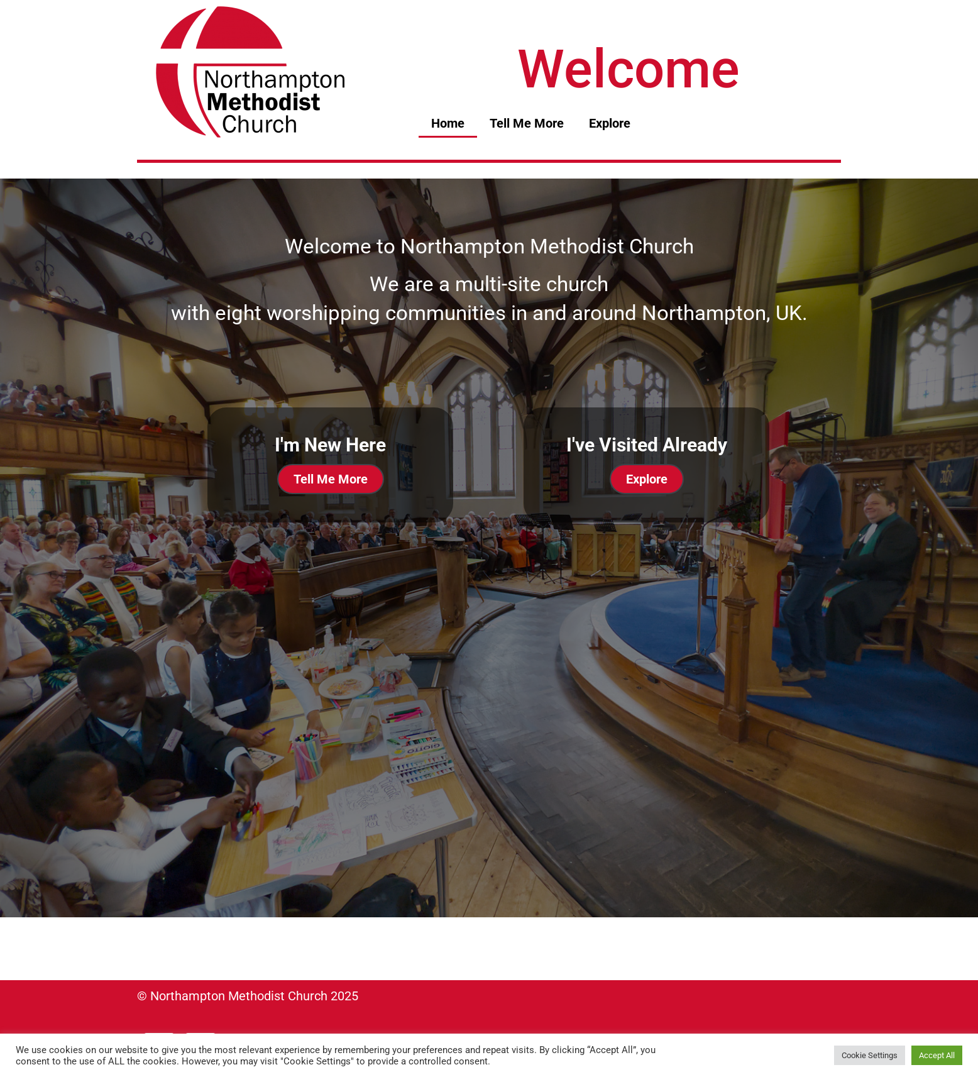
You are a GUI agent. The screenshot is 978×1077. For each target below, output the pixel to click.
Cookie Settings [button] (870, 1055)
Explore (609, 123)
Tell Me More (527, 123)
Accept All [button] (937, 1055)
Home (447, 123)
